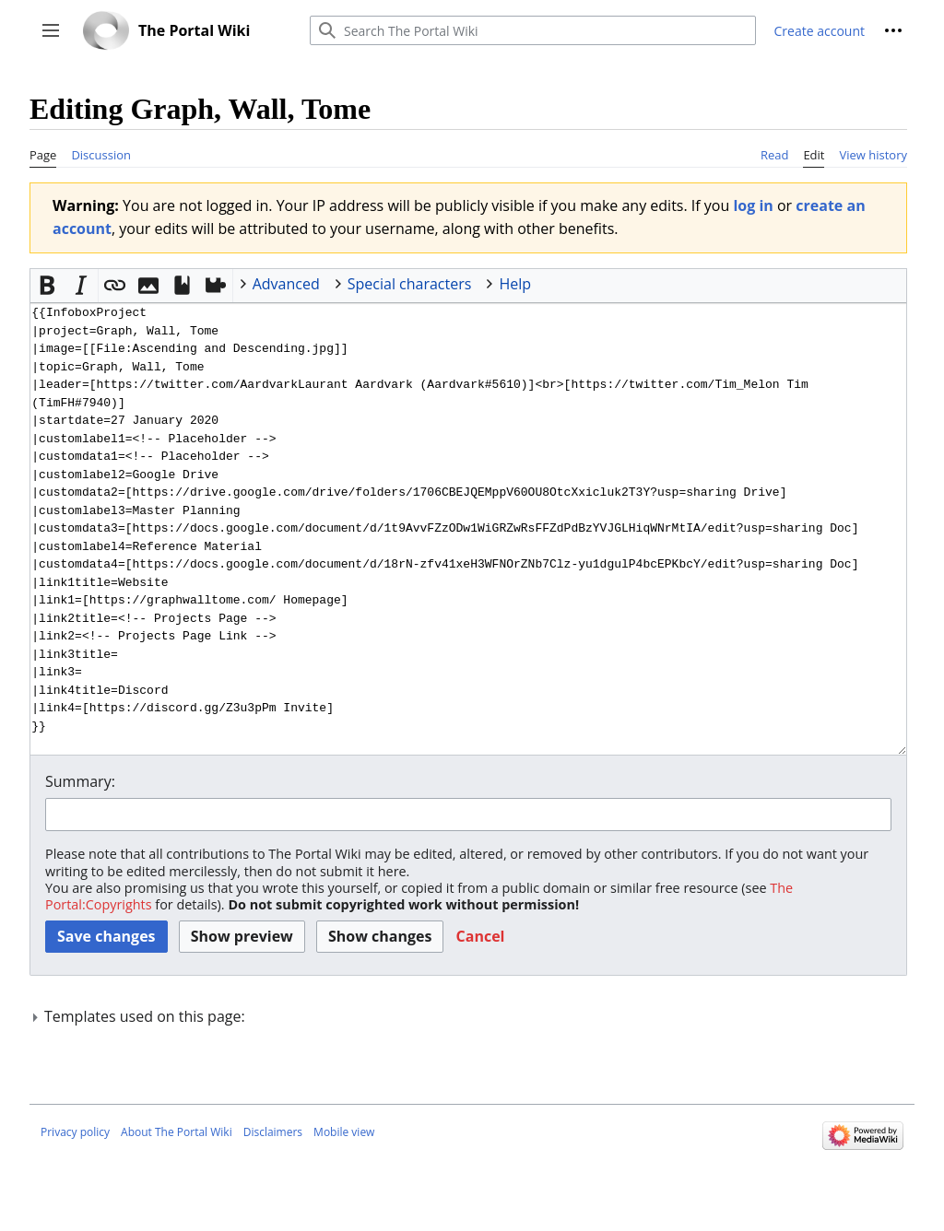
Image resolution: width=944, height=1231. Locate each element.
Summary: (80, 781)
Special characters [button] (410, 284)
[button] (51, 30)
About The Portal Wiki (176, 1132)
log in (753, 205)
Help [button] (515, 284)
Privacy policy (75, 1132)
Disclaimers (272, 1132)
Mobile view (343, 1132)
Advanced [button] (286, 284)
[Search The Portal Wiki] (533, 30)
